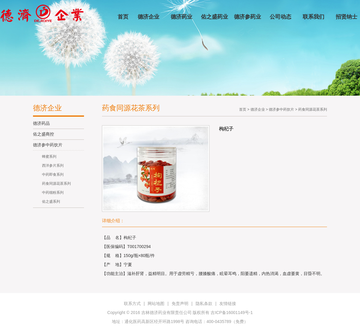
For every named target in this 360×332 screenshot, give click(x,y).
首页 (123, 17)
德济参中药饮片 (47, 144)
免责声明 (180, 303)
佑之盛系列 (51, 201)
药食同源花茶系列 (56, 183)
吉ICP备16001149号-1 (232, 312)
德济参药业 (247, 17)
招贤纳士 (346, 17)
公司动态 (280, 17)
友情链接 (227, 303)
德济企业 (148, 17)
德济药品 (41, 123)
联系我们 (313, 17)
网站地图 (156, 303)
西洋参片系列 (53, 165)
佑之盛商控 (43, 134)
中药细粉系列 (53, 192)
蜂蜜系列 (49, 156)
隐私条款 (204, 303)
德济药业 (181, 17)
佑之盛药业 (214, 17)
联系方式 (132, 303)
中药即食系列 (53, 174)
